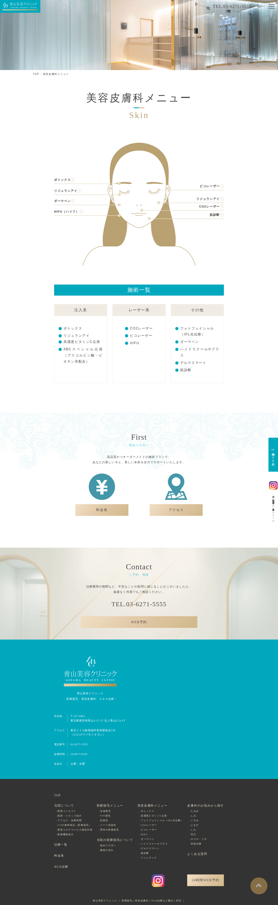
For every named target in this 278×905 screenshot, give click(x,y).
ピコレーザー (210, 186)
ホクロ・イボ (199, 839)
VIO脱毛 (105, 815)
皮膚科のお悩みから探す (205, 805)
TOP (36, 74)
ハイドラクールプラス (154, 843)
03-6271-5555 (79, 744)
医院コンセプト (67, 811)
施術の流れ (107, 850)
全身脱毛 (105, 811)
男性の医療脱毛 (109, 829)
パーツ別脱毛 (108, 825)
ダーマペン (62, 201)
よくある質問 (197, 854)
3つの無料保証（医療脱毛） (74, 825)
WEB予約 (139, 622)
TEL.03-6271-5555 (232, 6)
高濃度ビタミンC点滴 (81, 342)
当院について (64, 805)
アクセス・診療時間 (70, 820)
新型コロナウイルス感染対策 (75, 829)
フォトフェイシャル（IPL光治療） (162, 820)
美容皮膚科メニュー (56, 74)
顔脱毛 (104, 820)
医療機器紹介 (66, 834)
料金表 (59, 855)
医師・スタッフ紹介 (70, 815)
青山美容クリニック (105, 900)
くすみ (195, 820)
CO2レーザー (209, 206)
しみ (193, 815)
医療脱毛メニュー (110, 805)
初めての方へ (108, 845)
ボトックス (62, 179)
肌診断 (215, 214)
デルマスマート (193, 363)
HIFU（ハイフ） (66, 211)
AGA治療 (61, 866)
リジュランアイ (65, 190)
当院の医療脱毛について (115, 840)
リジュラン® (148, 857)
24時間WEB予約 (205, 880)
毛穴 (193, 834)
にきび (195, 825)
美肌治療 (196, 843)
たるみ (195, 811)
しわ (193, 829)
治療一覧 (60, 844)
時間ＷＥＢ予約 (272, 455)
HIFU (134, 343)
